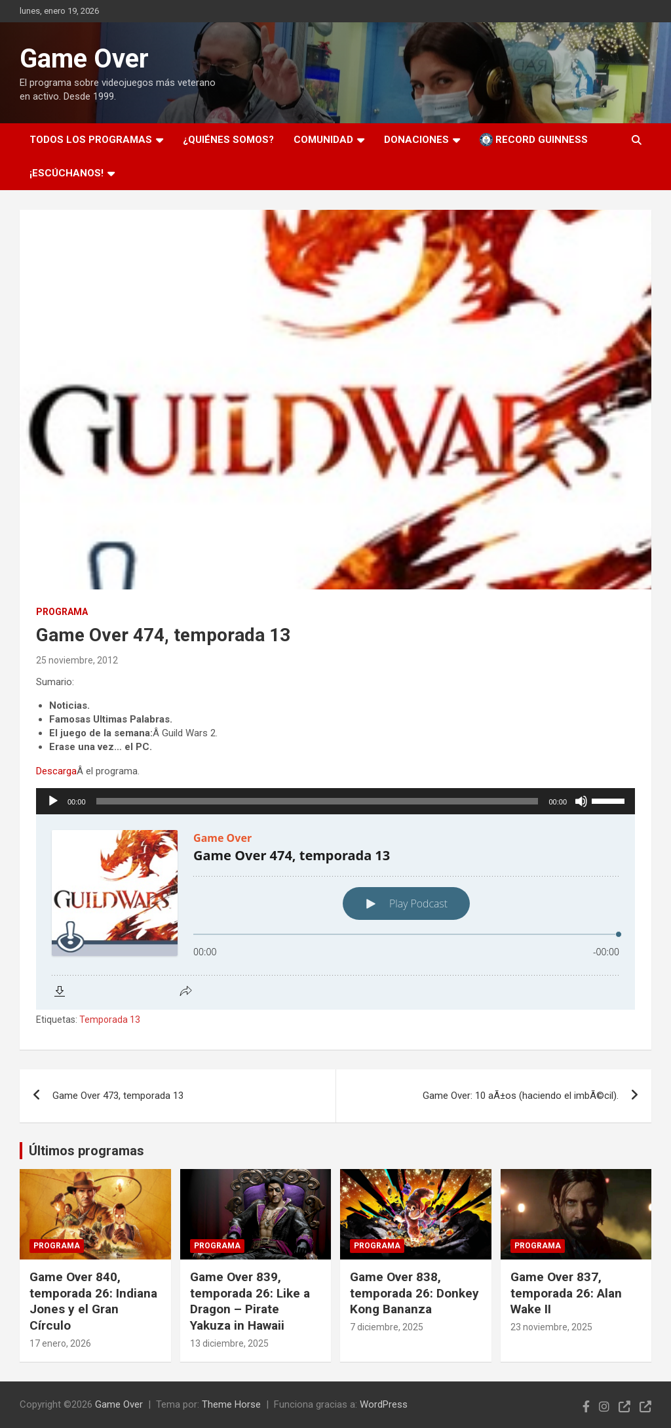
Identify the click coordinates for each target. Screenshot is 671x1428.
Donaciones (416, 140)
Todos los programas (90, 140)
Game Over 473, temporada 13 (117, 1095)
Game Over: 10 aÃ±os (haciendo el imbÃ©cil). (521, 1095)
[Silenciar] (581, 801)
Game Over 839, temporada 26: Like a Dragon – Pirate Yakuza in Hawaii (250, 1301)
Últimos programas (86, 1151)
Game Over (84, 58)
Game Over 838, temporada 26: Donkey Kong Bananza (414, 1293)
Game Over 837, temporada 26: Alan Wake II (566, 1293)
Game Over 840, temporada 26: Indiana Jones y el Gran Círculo (93, 1301)
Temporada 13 (109, 1019)
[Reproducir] (53, 801)
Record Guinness (534, 139)
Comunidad (323, 140)
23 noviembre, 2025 (551, 1327)
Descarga (56, 771)
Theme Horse (231, 1404)
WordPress (384, 1404)
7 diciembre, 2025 (386, 1327)
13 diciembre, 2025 (229, 1343)
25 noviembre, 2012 (77, 660)
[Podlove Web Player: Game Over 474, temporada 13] (335, 912)
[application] (335, 801)
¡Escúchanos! (66, 173)
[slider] (317, 801)
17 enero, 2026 (60, 1343)
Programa (62, 611)
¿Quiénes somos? (228, 140)
